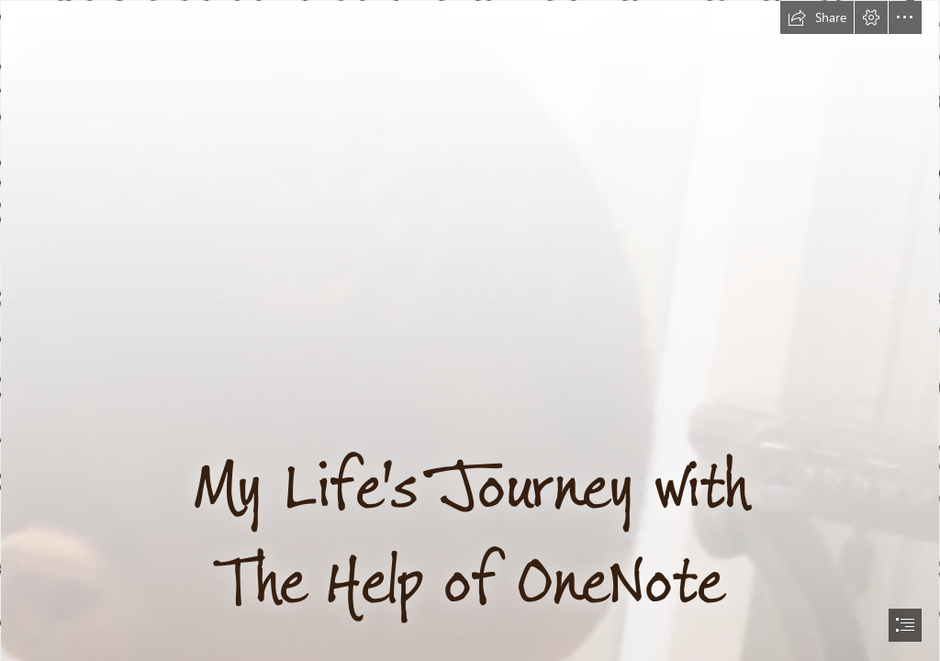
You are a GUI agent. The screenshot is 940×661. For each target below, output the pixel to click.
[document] (470, 330)
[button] (817, 17)
